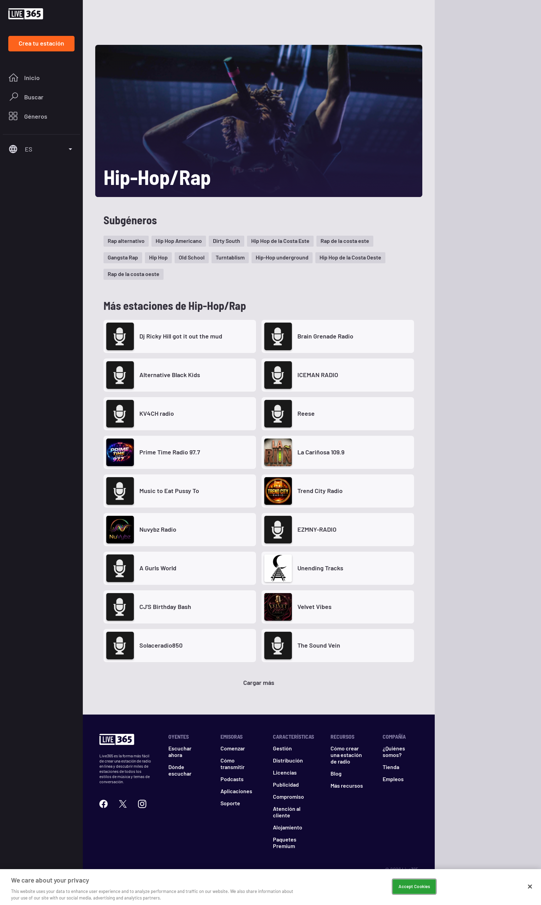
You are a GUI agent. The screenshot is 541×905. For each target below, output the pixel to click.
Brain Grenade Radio (325, 336)
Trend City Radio (320, 490)
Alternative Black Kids (169, 374)
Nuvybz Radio (157, 529)
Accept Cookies (414, 886)
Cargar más (258, 682)
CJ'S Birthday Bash (165, 606)
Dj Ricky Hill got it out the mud (180, 336)
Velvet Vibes (314, 606)
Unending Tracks (320, 568)
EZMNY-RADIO (316, 529)
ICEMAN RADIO (317, 374)
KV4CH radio (156, 413)
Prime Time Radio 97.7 (169, 452)
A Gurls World (157, 568)
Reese (306, 413)
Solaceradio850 (161, 645)
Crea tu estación (41, 43)
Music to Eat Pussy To (169, 490)
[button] (126, 241)
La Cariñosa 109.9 (320, 452)
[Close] (530, 886)
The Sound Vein (318, 645)
